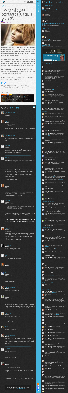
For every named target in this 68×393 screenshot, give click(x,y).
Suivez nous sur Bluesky (38, 390)
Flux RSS (38, 384)
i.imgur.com (54, 207)
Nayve (46, 30)
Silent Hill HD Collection (16, 87)
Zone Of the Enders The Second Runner (8, 86)
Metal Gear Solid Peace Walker (6, 87)
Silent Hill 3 (27, 86)
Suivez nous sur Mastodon (38, 388)
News (31, 87)
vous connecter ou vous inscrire (20, 388)
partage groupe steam (46, 45)
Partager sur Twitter (2, 83)
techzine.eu (50, 135)
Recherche (25, 2)
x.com (53, 89)
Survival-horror (13, 85)
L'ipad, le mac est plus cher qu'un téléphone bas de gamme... (51, 11)
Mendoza (46, 36)
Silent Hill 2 (18, 85)
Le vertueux (47, 7)
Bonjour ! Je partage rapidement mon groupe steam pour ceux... (52, 46)
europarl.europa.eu (58, 83)
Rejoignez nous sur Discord (38, 386)
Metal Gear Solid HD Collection (25, 87)
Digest (60, 2)
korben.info (52, 275)
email (6, 22)
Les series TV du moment (46, 39)
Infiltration (9, 85)
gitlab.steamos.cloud (48, 164)
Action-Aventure (3, 85)
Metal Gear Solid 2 (24, 85)
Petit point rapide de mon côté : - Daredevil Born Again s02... (52, 40)
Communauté (38, 190)
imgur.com (61, 179)
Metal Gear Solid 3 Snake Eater (19, 86)
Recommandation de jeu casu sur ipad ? (49, 33)
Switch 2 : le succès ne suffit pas (48, 17)
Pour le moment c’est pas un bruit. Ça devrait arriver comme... (52, 18)
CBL (5, 21)
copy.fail (51, 355)
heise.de (54, 176)
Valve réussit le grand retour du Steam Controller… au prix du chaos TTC (53, 10)
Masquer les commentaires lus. (34, 107)
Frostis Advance (47, 14)
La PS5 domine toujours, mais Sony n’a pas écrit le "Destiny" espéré (53, 24)
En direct (48, 2)
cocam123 (46, 43)
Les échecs (44, 34)
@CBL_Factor (10, 22)
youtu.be (57, 314)
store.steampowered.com (50, 295)
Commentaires (48, 5)
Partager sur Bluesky (5, 83)
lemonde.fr (47, 246)
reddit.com (56, 248)
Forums (45, 29)
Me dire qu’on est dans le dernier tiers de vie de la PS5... (51, 25)
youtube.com (54, 292)
